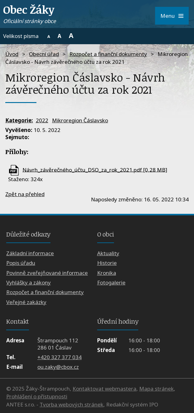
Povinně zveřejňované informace (47, 272)
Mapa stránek (156, 388)
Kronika (106, 272)
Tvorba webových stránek (71, 404)
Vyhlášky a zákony (28, 282)
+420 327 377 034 (59, 357)
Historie (107, 262)
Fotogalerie (111, 282)
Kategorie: (19, 120)
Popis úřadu (20, 262)
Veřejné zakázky (26, 302)
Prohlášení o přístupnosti (36, 396)
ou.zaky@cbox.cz (58, 366)
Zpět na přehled (25, 194)
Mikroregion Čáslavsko (80, 120)
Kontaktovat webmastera (104, 388)
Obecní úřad (44, 54)
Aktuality (108, 253)
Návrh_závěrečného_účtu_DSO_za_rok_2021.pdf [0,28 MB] (94, 169)
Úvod (11, 54)
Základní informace (30, 253)
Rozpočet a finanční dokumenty (108, 54)
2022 (42, 120)
